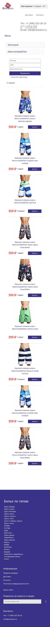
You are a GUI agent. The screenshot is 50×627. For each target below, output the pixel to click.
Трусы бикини (9, 540)
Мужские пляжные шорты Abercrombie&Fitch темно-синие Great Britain (25, 286)
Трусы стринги (9, 516)
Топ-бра (7, 528)
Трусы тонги (9, 519)
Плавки (7, 526)
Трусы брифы (9, 507)
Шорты (6, 542)
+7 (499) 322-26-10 (36, 23)
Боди (6, 530)
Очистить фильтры (19, 77)
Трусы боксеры (10, 511)
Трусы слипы (9, 509)
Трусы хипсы (9, 514)
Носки (6, 559)
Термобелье (9, 538)
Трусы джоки (9, 535)
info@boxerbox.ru (37, 30)
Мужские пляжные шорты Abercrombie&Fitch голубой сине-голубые (25, 160)
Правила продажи (10, 573)
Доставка (7, 577)
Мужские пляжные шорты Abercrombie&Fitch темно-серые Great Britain (25, 244)
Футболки (8, 547)
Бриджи (7, 552)
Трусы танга (9, 523)
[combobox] (25, 61)
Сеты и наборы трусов (13, 521)
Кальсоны (8, 533)
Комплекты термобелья (13, 554)
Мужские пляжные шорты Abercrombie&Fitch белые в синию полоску (25, 371)
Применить (25, 73)
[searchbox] (25, 61)
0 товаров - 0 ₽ (33, 6)
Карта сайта (8, 590)
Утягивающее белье (12, 557)
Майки (6, 545)
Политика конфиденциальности (16, 584)
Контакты (7, 580)
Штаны (6, 549)
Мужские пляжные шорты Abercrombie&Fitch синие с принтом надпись (25, 118)
